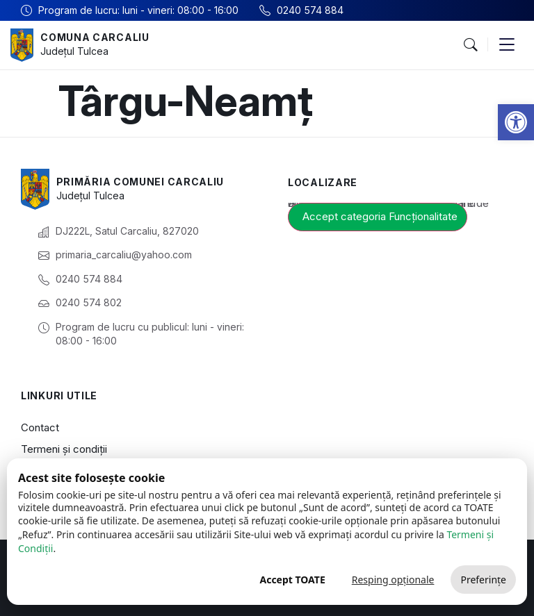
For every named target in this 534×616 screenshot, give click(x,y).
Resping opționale (393, 579)
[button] (516, 122)
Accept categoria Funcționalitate (380, 216)
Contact (40, 427)
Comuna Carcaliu (94, 37)
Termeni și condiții (64, 449)
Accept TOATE (292, 579)
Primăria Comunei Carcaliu (140, 182)
